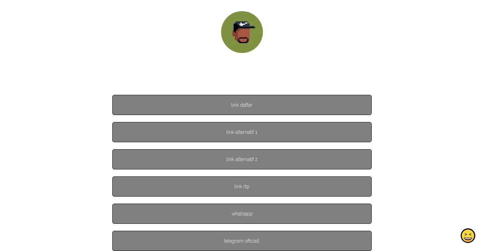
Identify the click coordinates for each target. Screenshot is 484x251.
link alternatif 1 (241, 132)
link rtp (241, 186)
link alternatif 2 (242, 159)
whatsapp (242, 213)
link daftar (241, 105)
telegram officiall (241, 241)
